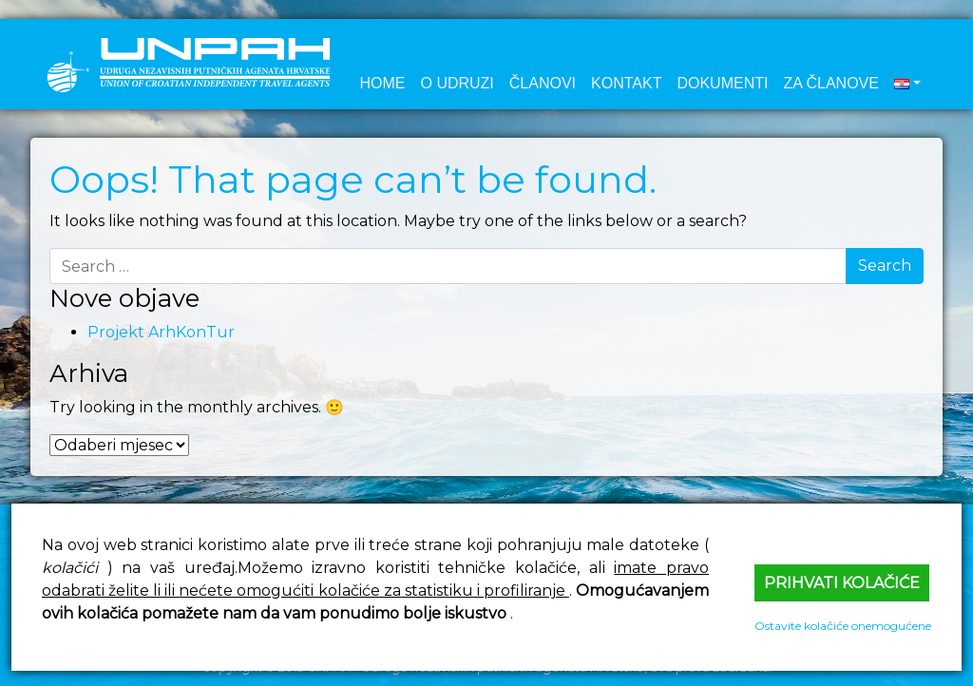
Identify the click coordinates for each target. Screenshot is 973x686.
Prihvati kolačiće (842, 583)
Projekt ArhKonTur (161, 332)
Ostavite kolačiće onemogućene (842, 626)
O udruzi (456, 83)
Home (382, 83)
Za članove (830, 83)
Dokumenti (722, 83)
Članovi (542, 83)
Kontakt (626, 83)
